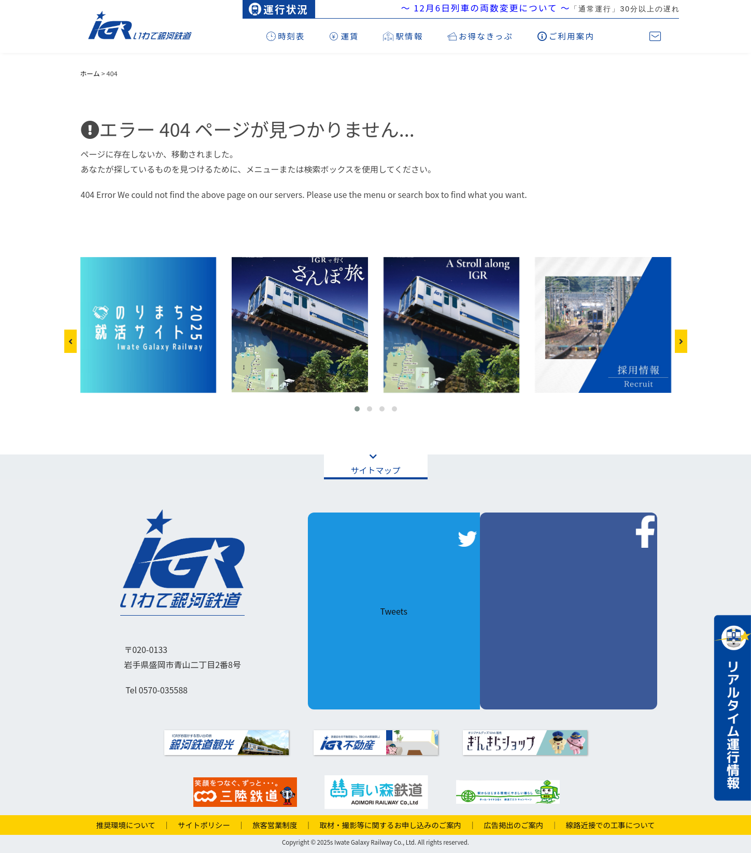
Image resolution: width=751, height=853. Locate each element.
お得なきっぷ (480, 35)
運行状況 (278, 9)
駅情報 (403, 35)
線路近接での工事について (606, 824)
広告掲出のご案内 (510, 824)
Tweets (393, 611)
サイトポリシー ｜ (208, 824)
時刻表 (285, 35)
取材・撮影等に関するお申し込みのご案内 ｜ (394, 824)
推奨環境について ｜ (133, 824)
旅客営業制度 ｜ (279, 824)
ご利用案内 (565, 35)
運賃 (344, 35)
